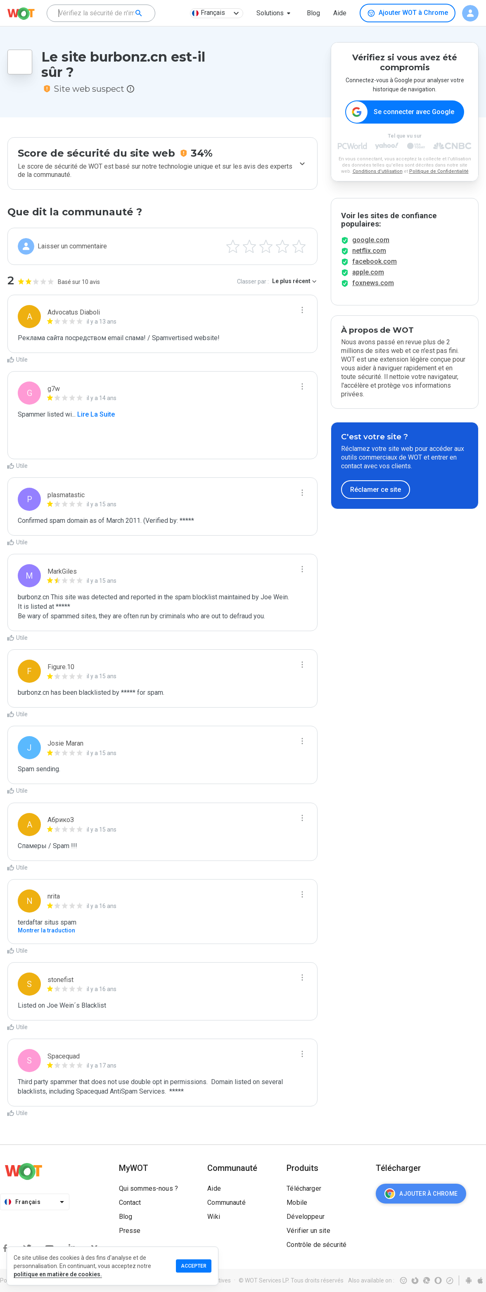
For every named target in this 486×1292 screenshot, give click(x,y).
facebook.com (374, 261)
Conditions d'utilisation (378, 171)
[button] (275, 13)
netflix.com (369, 251)
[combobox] (101, 13)
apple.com (368, 272)
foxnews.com (373, 283)
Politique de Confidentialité (439, 171)
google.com (370, 240)
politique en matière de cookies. (58, 1274)
